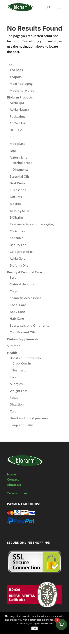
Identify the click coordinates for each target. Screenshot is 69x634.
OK (34, 628)
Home (11, 474)
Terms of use (17, 493)
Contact (13, 479)
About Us (14, 485)
